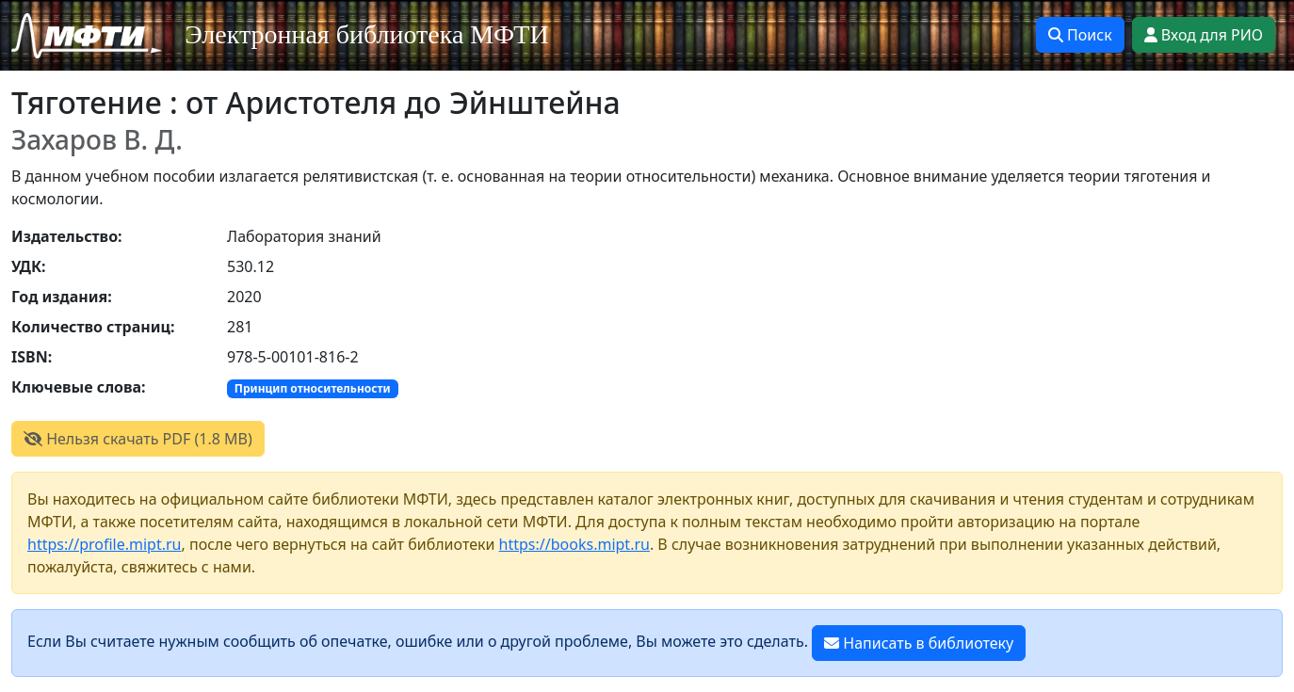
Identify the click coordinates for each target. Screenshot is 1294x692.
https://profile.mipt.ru (104, 544)
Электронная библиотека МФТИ (367, 34)
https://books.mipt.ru (574, 544)
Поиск (1080, 34)
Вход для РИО (1203, 34)
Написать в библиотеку (918, 643)
